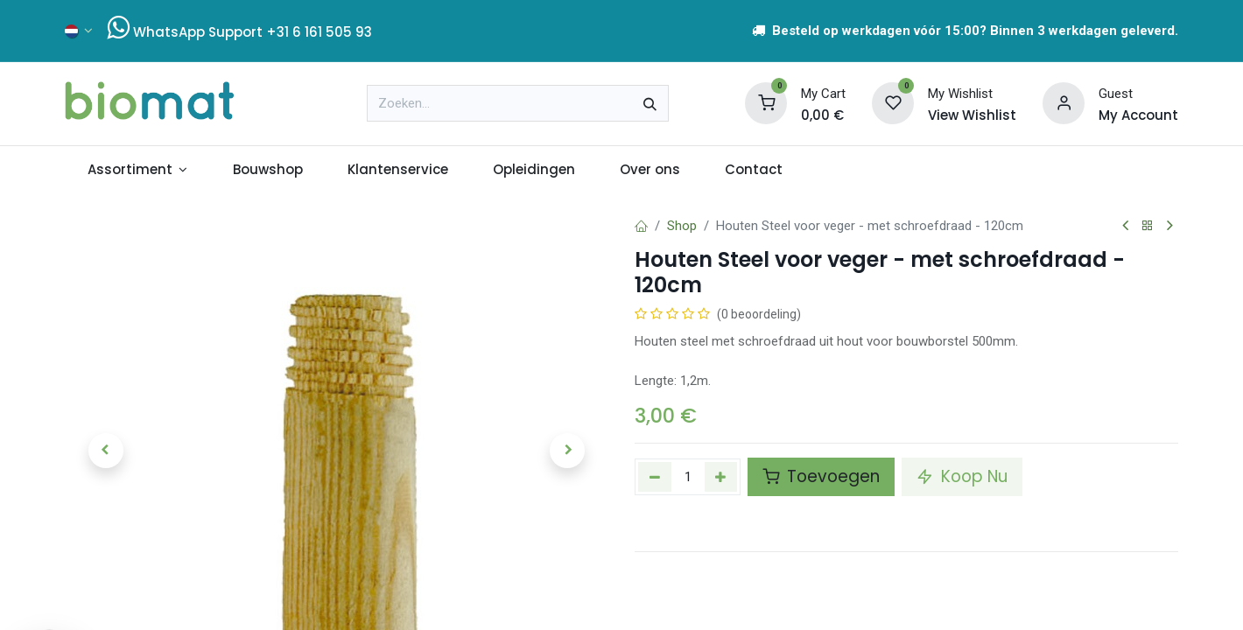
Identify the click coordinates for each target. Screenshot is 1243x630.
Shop (682, 226)
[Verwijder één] (654, 477)
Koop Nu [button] (962, 476)
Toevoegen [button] (821, 476)
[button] (105, 450)
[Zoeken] (650, 103)
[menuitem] (137, 170)
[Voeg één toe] (721, 477)
